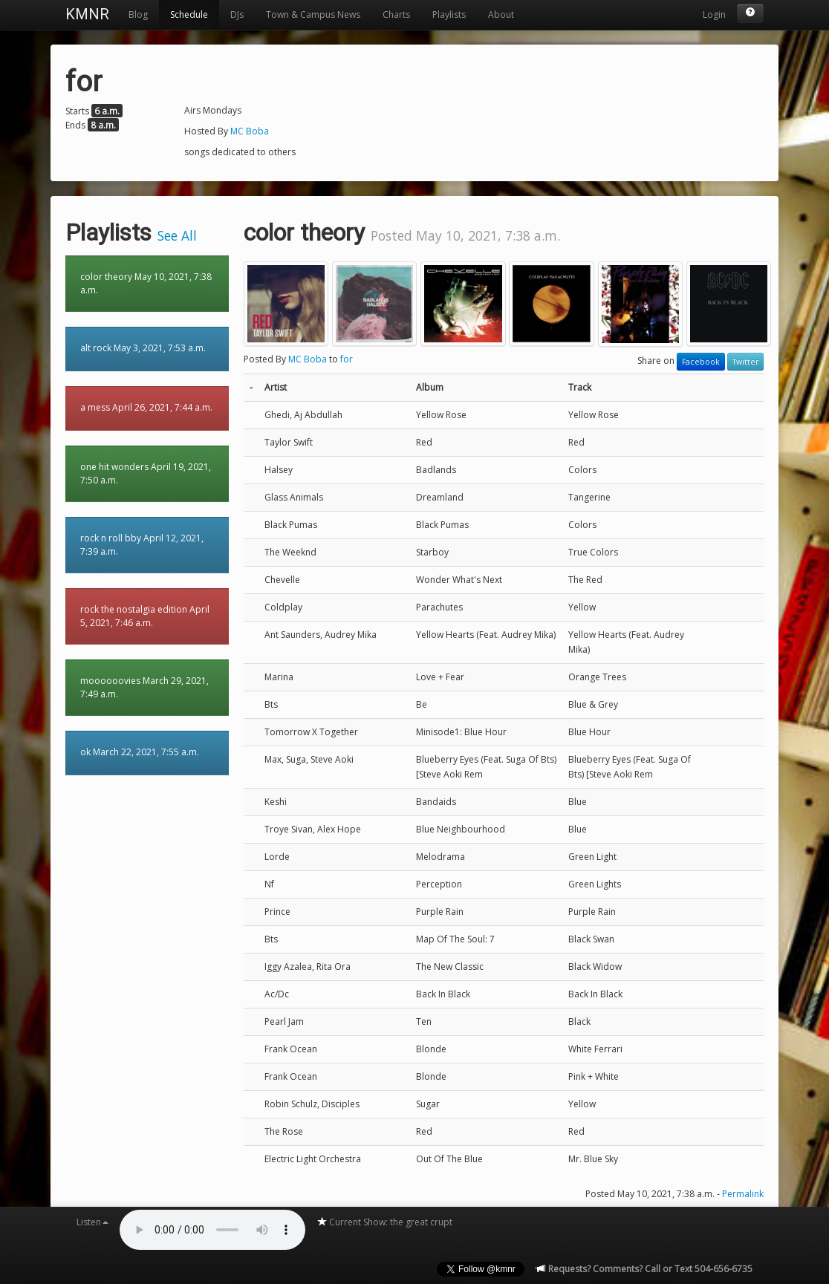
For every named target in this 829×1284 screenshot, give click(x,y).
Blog (138, 14)
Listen (92, 1222)
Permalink (743, 1193)
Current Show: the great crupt (384, 1222)
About (501, 14)
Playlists (449, 14)
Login (714, 14)
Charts (396, 14)
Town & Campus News (313, 14)
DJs (237, 14)
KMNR (87, 14)
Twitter (745, 361)
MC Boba (249, 131)
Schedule (189, 14)
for (346, 359)
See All (177, 235)
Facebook (701, 361)
